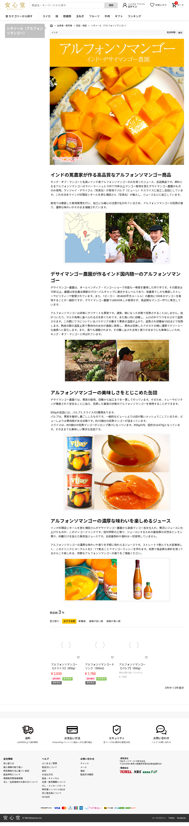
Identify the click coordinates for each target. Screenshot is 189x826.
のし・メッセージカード (54, 786)
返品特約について (12, 774)
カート (179, 4)
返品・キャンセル (50, 778)
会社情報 (8, 759)
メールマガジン (159, 818)
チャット (84, 763)
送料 (27, 738)
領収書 (53, 789)
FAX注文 (46, 797)
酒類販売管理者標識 (13, 778)
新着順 (82, 621)
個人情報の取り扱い (13, 767)
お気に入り (161, 5)
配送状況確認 (86, 774)
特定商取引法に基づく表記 (16, 771)
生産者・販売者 (64, 25)
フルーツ (94, 16)
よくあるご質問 (49, 763)
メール (83, 767)
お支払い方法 (72, 738)
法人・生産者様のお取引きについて (20, 782)
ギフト (119, 16)
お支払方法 (47, 774)
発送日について (49, 767)
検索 (111, 5)
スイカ (47, 16)
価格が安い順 (96, 621)
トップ (51, 25)
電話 (82, 771)
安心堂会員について (51, 793)
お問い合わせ (161, 738)
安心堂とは (8, 763)
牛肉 (107, 16)
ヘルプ (155, 742)
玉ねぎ (80, 16)
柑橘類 (67, 16)
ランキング (134, 16)
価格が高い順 (113, 621)
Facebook (181, 818)
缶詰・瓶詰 (81, 25)
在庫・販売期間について (54, 782)
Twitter (171, 818)
